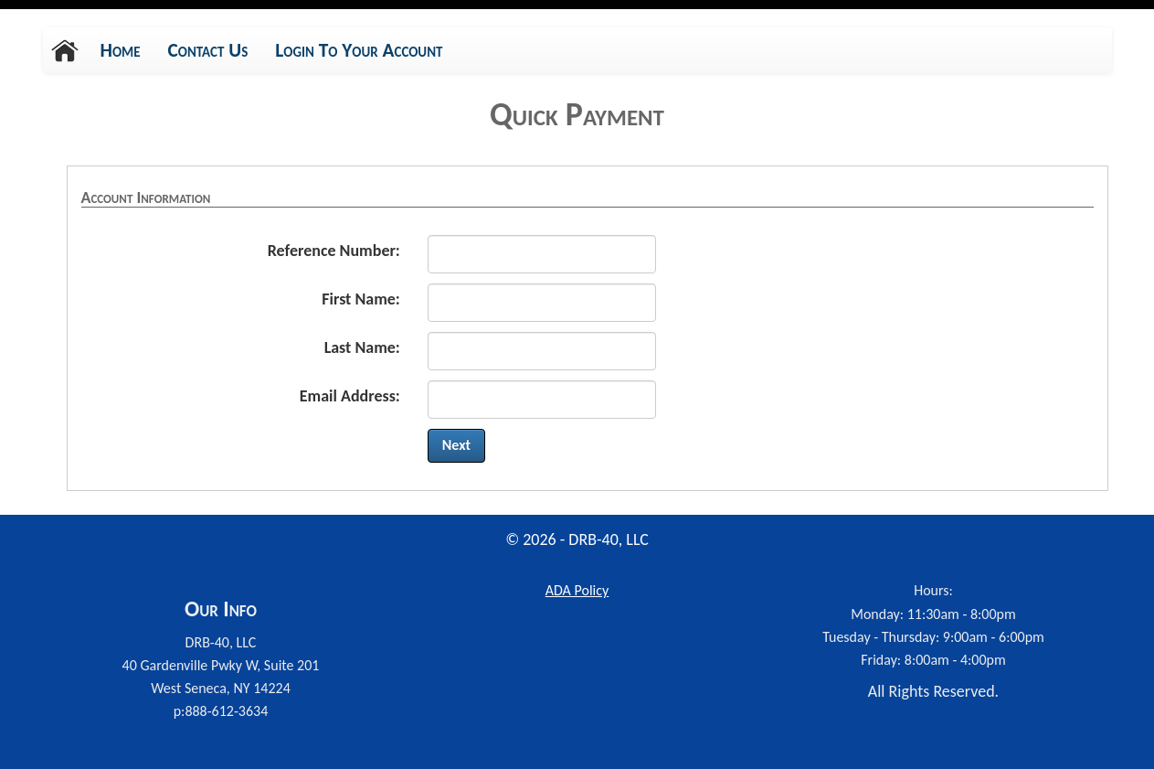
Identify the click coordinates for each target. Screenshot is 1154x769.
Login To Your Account (358, 50)
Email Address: (350, 396)
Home (121, 50)
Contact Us (208, 50)
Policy (577, 590)
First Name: (361, 299)
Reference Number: (334, 250)
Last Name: (362, 347)
